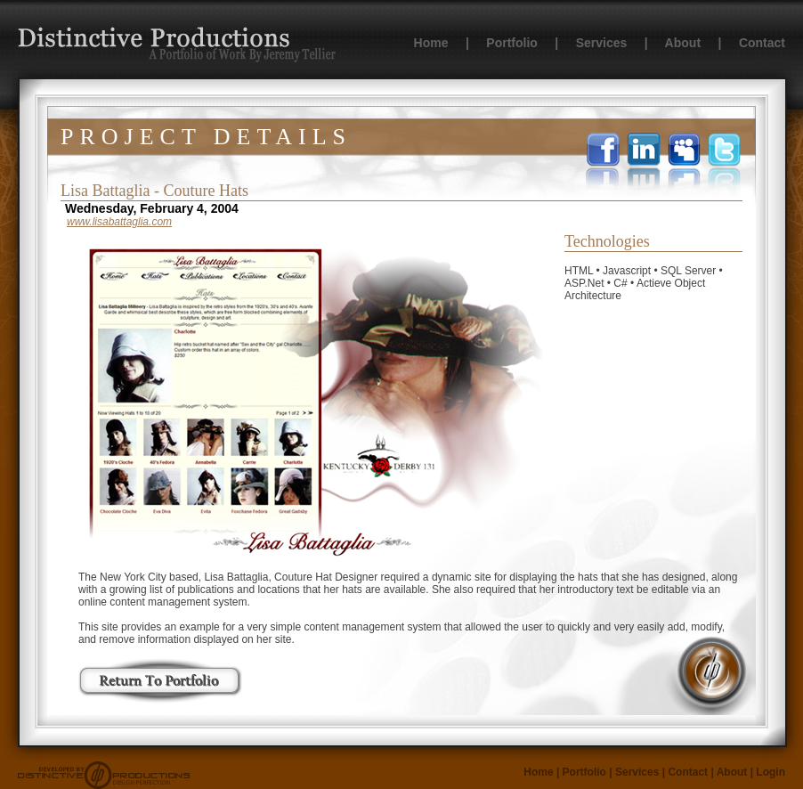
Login (770, 772)
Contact (762, 43)
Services (602, 43)
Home (431, 43)
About (683, 43)
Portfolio (512, 43)
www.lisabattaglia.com (119, 222)
